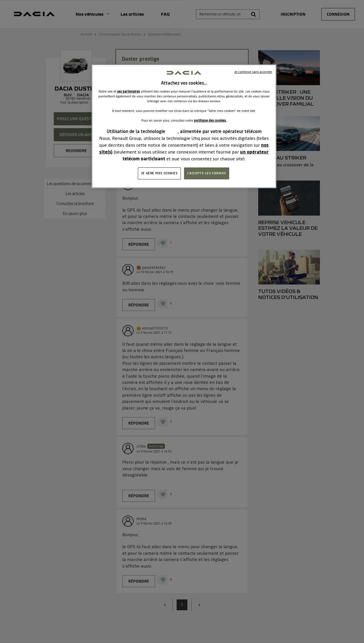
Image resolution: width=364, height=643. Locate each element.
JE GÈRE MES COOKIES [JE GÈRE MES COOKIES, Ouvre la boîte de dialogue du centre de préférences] (159, 173)
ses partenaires (128, 91)
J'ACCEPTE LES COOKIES (206, 173)
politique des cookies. (210, 120)
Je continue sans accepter (253, 71)
